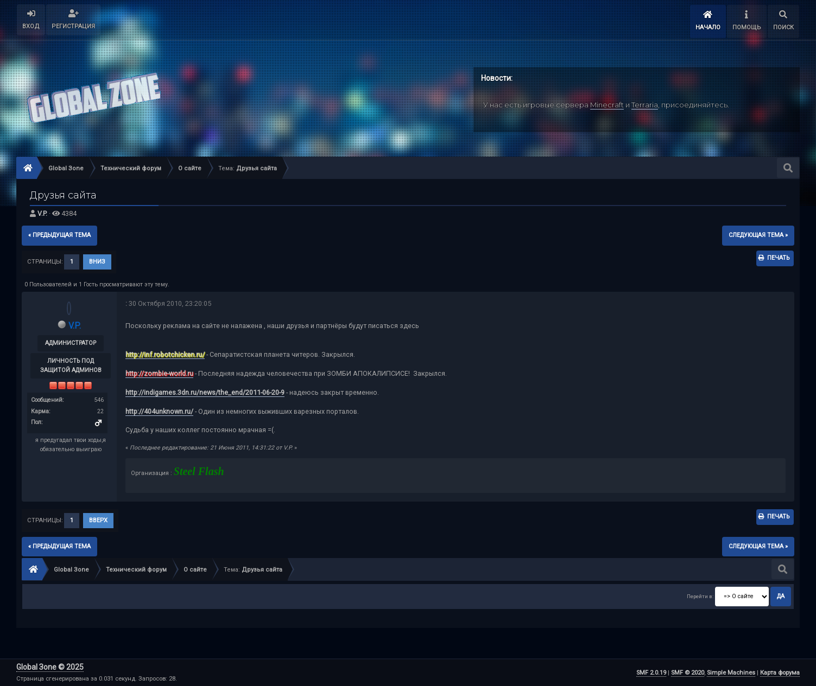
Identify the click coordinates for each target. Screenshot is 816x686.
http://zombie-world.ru (159, 373)
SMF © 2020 (687, 672)
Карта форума (780, 672)
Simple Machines (731, 672)
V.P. (42, 213)
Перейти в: (700, 596)
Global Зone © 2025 (50, 667)
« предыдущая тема (59, 235)
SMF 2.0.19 (651, 672)
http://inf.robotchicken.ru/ (165, 354)
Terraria (644, 104)
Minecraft (607, 104)
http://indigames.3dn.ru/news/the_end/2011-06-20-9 (204, 392)
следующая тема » (758, 235)
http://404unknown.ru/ (159, 411)
